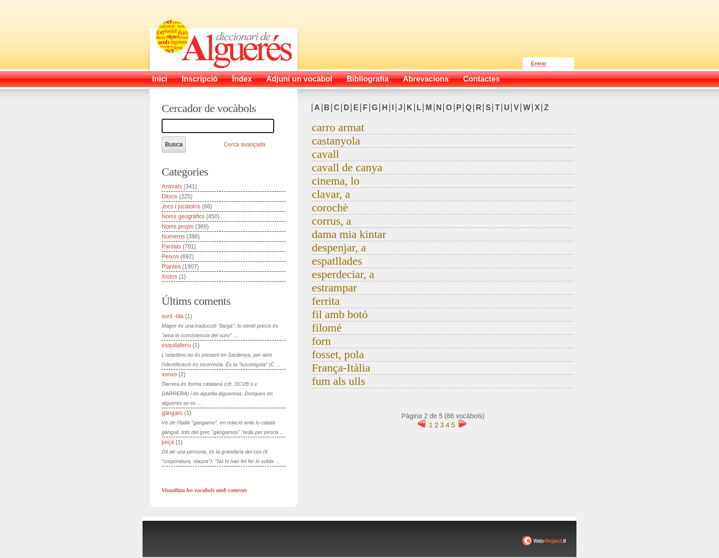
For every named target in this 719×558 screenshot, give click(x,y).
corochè (330, 207)
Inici (159, 79)
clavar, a (331, 194)
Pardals (171, 246)
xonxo (169, 374)
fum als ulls (338, 381)
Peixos (170, 256)
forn (321, 341)
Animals (172, 186)
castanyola (336, 140)
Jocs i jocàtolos (181, 206)
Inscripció (200, 79)
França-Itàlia (341, 368)
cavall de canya (347, 167)
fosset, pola (338, 354)
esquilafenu (176, 345)
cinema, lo (336, 181)
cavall (325, 154)
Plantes (171, 266)
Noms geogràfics (183, 216)
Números (173, 236)
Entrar (538, 63)
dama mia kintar (349, 234)
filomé (327, 327)
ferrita (326, 301)
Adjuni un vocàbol (299, 79)
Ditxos (169, 196)
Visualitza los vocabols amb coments (204, 490)
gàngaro (172, 413)
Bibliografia (368, 79)
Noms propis (178, 226)
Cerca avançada (244, 144)
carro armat (338, 127)
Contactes (481, 79)
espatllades (337, 261)
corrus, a (331, 221)
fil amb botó (340, 314)
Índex (242, 79)
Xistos (169, 276)
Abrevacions (426, 79)
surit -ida (173, 316)
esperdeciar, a (343, 274)
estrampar (334, 287)
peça (168, 442)
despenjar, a (339, 247)
